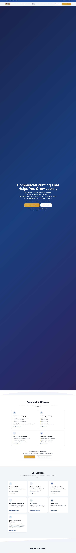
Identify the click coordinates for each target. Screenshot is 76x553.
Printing (23, 3)
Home (12, 3)
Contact (52, 3)
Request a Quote (29, 456)
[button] (57, 3)
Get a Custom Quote (66, 3)
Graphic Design (33, 4)
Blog (44, 3)
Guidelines (28, 3)
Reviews (40, 3)
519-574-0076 (43, 209)
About (48, 3)
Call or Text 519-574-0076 (44, 456)
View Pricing (46, 205)
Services (17, 3)
